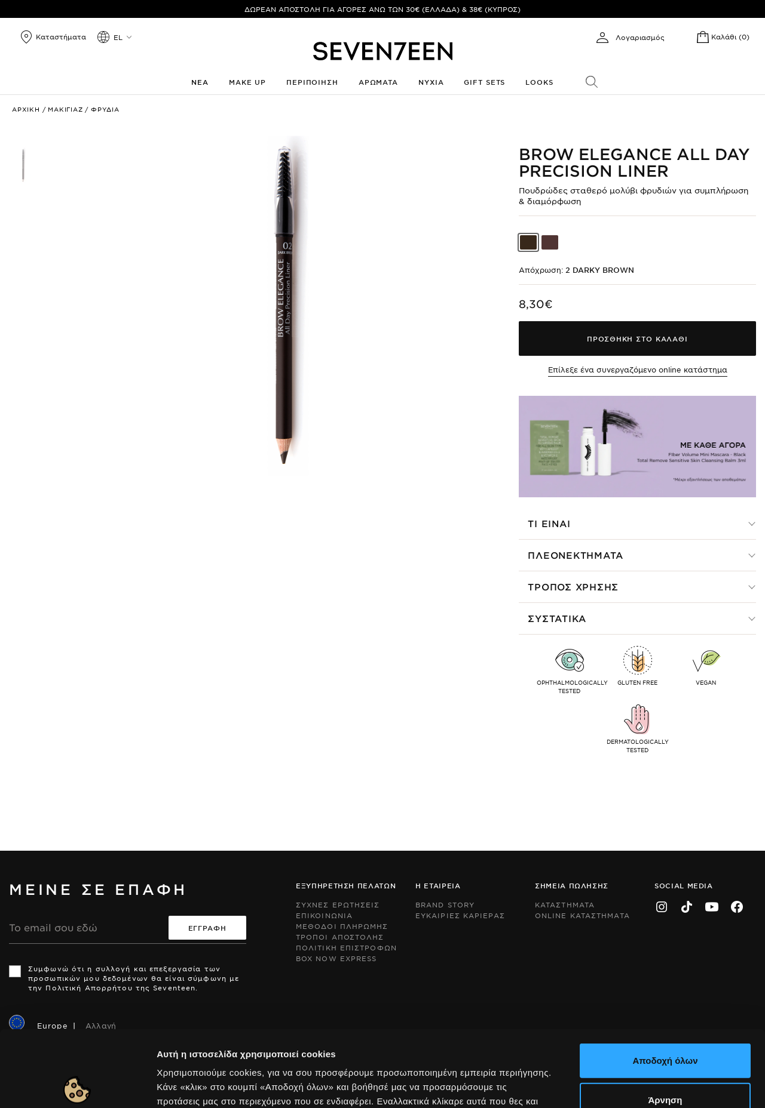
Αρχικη (26, 109)
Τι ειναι (549, 523)
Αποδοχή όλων (664, 981)
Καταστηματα (565, 904)
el (118, 37)
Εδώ (288, 1036)
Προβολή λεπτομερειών (650, 1084)
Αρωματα (378, 82)
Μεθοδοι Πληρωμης (342, 926)
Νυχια (430, 82)
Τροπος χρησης (573, 586)
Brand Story (445, 904)
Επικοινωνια (324, 915)
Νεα (200, 82)
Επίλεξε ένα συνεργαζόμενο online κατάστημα (637, 369)
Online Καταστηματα (582, 915)
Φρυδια (105, 109)
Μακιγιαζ (65, 109)
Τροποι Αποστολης (340, 936)
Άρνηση (665, 1020)
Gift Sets (484, 82)
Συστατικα (557, 618)
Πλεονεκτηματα (575, 555)
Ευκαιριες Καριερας (460, 915)
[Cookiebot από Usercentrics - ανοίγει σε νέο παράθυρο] (77, 1085)
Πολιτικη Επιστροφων (346, 947)
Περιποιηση (312, 82)
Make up (247, 82)
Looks (539, 82)
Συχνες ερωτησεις (338, 904)
